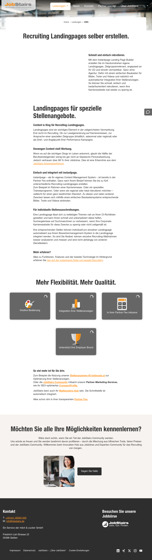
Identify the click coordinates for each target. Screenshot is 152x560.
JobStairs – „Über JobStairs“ (52, 551)
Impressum (15, 551)
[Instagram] (134, 550)
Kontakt (88, 6)
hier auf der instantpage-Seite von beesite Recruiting (75, 260)
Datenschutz (29, 551)
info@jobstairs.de (15, 521)
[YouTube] (139, 550)
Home (66, 22)
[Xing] (122, 550)
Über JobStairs (129, 6)
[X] (128, 550)
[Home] (18, 6)
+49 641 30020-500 (16, 518)
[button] (30, 306)
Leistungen (59, 6)
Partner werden (107, 6)
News (76, 6)
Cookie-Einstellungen (79, 551)
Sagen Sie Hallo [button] (89, 471)
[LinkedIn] (116, 550)
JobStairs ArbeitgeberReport (48, 164)
